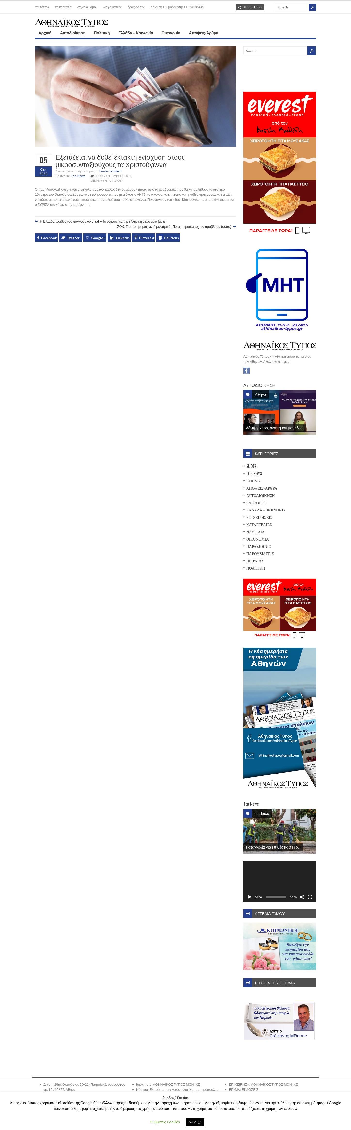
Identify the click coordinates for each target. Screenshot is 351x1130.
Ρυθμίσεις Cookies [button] (165, 1122)
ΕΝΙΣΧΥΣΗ (102, 176)
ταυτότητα (42, 7)
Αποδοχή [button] (195, 1122)
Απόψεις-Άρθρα (203, 33)
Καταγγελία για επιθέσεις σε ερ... (273, 847)
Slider (251, 466)
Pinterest (147, 238)
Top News (78, 176)
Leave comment (110, 171)
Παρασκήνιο (258, 546)
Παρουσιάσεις (260, 553)
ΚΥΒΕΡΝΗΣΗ (121, 176)
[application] (279, 881)
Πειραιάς (255, 561)
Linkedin (123, 238)
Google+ (98, 238)
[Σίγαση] (302, 897)
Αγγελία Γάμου (87, 7)
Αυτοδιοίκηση (73, 33)
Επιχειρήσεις (259, 517)
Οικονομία (171, 33)
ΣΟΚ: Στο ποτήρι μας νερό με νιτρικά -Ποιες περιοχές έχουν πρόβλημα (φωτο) (174, 226)
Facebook (49, 238)
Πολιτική (102, 33)
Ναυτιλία (255, 531)
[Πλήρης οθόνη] (309, 897)
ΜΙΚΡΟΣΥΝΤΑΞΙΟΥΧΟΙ (106, 181)
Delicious (171, 238)
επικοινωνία (63, 7)
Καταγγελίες (259, 524)
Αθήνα (260, 394)
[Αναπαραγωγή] (249, 897)
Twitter (73, 238)
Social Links (253, 7)
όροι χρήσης (136, 7)
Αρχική (45, 33)
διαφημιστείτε (112, 7)
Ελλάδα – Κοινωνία (135, 33)
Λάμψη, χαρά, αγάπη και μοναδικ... (275, 428)
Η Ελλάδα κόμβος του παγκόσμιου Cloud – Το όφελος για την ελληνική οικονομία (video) (103, 221)
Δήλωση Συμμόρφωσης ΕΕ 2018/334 (177, 7)
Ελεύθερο (256, 502)
